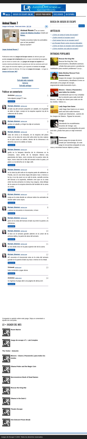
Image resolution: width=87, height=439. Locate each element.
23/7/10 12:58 (24, 132)
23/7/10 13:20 (24, 169)
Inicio (6, 14)
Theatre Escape (17, 409)
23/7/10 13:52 (24, 231)
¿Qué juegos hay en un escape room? (65, 40)
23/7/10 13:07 (24, 149)
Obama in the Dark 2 (18, 398)
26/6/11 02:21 (18, 278)
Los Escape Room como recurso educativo (67, 43)
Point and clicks (20, 26)
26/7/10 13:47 (18, 267)
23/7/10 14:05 (24, 254)
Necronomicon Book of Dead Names (24, 377)
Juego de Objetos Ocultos (30, 33)
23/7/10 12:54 (24, 121)
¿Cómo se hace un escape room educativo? (67, 46)
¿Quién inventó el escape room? (63, 37)
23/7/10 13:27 (24, 194)
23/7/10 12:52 (24, 106)
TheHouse (62, 137)
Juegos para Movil (43, 14)
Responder (11, 101)
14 (46, 26)
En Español (70, 14)
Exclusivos (58, 14)
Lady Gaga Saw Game (67, 106)
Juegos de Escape (8, 26)
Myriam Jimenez (14, 106)
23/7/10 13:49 (24, 218)
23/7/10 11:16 (18, 95)
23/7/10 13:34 (24, 207)
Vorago (61, 121)
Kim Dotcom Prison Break (20, 420)
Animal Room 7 (10, 23)
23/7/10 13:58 (24, 244)
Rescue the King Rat (18, 388)
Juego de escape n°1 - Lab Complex (24, 340)
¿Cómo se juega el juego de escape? (65, 35)
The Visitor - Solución (10, 351)
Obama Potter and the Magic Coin (23, 366)
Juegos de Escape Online (23, 14)
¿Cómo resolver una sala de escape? (65, 48)
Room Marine (16, 330)
